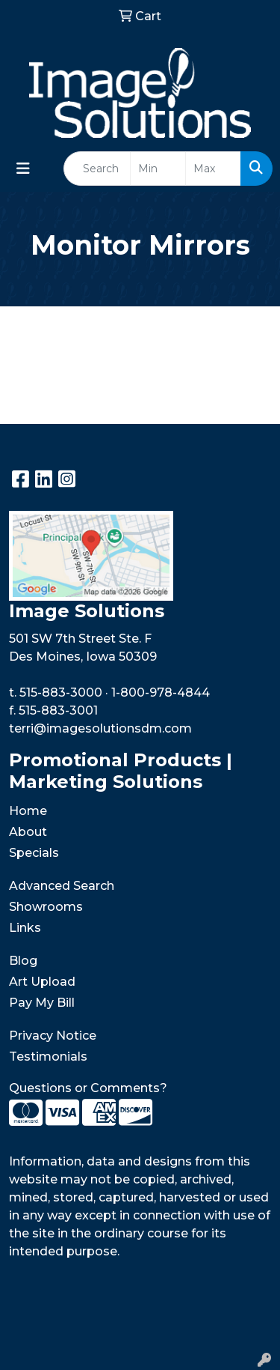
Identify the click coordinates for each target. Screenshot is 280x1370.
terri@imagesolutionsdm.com (100, 728)
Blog (23, 961)
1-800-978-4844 (160, 692)
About (28, 832)
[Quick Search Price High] (213, 168)
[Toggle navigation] (23, 168)
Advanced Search (61, 886)
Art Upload (42, 982)
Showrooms (46, 907)
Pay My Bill (42, 1002)
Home (28, 811)
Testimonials (48, 1056)
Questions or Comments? (88, 1088)
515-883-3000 (60, 692)
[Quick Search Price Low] (158, 168)
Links (25, 928)
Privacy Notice (52, 1035)
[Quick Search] (97, 168)
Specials (34, 853)
